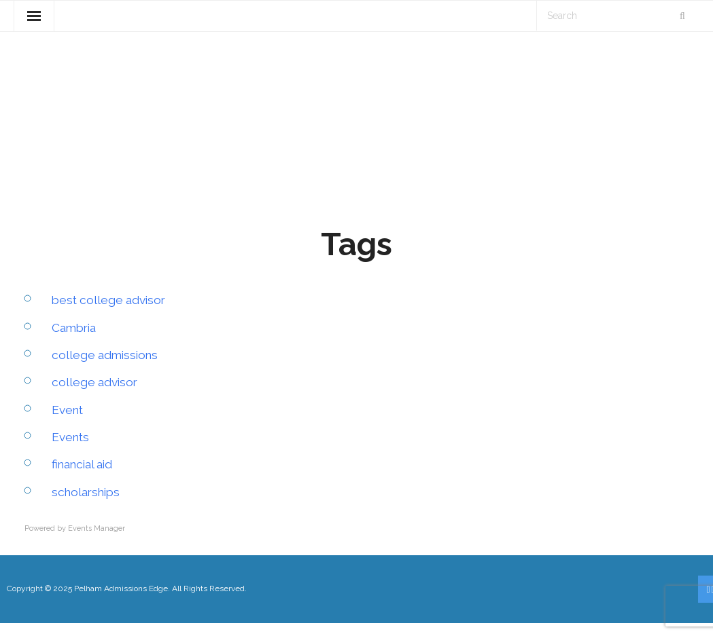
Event (69, 422)
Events (72, 450)
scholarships (88, 505)
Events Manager (96, 541)
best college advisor (111, 312)
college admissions (107, 367)
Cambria (76, 340)
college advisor (96, 395)
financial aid (85, 477)
